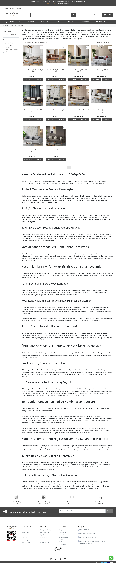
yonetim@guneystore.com (87, 537)
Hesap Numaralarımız (65, 535)
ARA (73, 15)
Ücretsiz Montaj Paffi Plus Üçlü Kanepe (33, 151)
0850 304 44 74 (83, 530)
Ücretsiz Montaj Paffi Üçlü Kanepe (56, 150)
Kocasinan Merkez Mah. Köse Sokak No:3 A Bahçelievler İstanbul (92, 542)
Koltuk (23, 535)
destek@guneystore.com (86, 533)
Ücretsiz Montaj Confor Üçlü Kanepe (55, 71)
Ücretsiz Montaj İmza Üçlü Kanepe (56, 111)
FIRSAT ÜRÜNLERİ (100, 22)
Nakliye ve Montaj (45, 530)
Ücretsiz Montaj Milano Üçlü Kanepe (101, 111)
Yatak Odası (25, 532)
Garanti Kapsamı (45, 532)
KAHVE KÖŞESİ (85, 22)
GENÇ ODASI (70, 22)
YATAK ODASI (44, 22)
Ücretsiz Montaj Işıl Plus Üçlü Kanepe (78, 71)
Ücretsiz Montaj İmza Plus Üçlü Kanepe (33, 111)
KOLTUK (58, 22)
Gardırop (24, 530)
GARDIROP (31, 22)
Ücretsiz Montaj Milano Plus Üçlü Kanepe (79, 111)
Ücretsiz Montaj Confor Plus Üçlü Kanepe (33, 71)
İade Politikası (63, 544)
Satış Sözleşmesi (64, 537)
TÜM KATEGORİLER (13, 22)
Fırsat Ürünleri (26, 542)
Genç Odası (25, 537)
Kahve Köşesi (25, 540)
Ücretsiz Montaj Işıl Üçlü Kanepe (101, 70)
